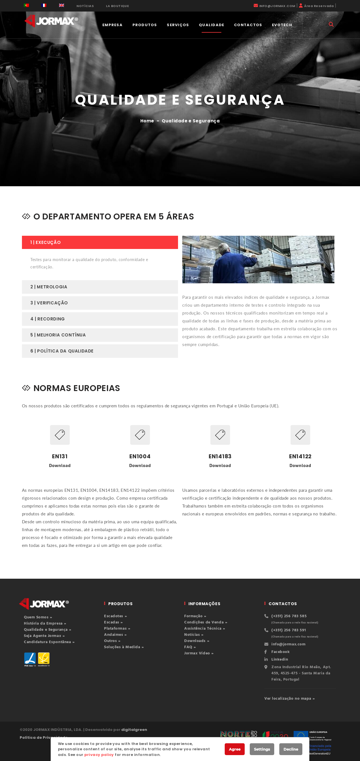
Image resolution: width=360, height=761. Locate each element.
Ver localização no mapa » (289, 698)
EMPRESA (112, 25)
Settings (262, 749)
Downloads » (196, 641)
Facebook (280, 652)
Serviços (178, 25)
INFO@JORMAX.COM (277, 6)
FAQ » (190, 647)
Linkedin (279, 659)
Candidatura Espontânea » (49, 642)
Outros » (112, 641)
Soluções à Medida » (124, 647)
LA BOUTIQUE (117, 6)
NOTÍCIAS (85, 6)
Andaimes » (115, 635)
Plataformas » (117, 628)
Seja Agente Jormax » (44, 636)
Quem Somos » (38, 617)
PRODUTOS (144, 25)
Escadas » (113, 622)
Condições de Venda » (205, 622)
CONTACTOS (248, 25)
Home (147, 121)
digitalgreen (134, 729)
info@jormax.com (288, 644)
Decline (291, 749)
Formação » (195, 616)
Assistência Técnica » (204, 628)
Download (60, 465)
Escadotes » (115, 616)
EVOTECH (282, 25)
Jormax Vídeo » (199, 653)
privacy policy (99, 754)
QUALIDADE (211, 25)
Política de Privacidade (44, 737)
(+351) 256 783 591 (288, 630)
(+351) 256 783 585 (289, 616)
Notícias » (194, 635)
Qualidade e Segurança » (47, 630)
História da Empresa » (45, 623)
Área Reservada (319, 6)
